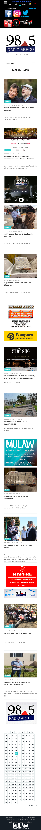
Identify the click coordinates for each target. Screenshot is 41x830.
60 (23, 750)
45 (33, 744)
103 (16, 766)
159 (23, 784)
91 (6, 763)
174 (13, 790)
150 (23, 781)
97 (26, 763)
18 (33, 735)
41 (19, 744)
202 (16, 799)
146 (9, 781)
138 (13, 778)
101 (9, 766)
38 (9, 744)
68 (19, 753)
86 (19, 759)
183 (13, 793)
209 (9, 802)
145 (6, 781)
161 (30, 784)
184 (16, 793)
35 (29, 741)
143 (30, 778)
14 (19, 735)
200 (9, 799)
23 (19, 738)
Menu (5, 2)
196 (26, 796)
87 (23, 759)
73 (6, 756)
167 (19, 787)
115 (26, 769)
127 (6, 775)
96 (23, 763)
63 (33, 750)
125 (30, 772)
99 (33, 763)
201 (13, 799)
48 (12, 747)
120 (13, 772)
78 (23, 756)
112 (16, 769)
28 (6, 741)
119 (9, 772)
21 (12, 738)
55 (6, 750)
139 (16, 778)
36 (33, 741)
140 (19, 778)
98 (29, 763)
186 (23, 793)
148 (16, 781)
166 (16, 787)
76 (16, 756)
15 (23, 735)
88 (26, 759)
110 (9, 769)
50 (19, 747)
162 (33, 784)
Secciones (10, 64)
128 (9, 775)
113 (19, 769)
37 (6, 744)
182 (9, 793)
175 (16, 790)
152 (30, 781)
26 (29, 738)
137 (9, 778)
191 (9, 796)
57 (12, 750)
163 (6, 787)
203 (19, 799)
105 (23, 766)
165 (13, 787)
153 (33, 781)
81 (33, 756)
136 (6, 778)
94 (16, 763)
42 (23, 744)
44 (29, 744)
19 (6, 738)
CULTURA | (7, 373)
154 (6, 784)
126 (33, 772)
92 (9, 763)
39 (12, 744)
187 (26, 793)
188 (30, 793)
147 (13, 781)
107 (30, 766)
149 (19, 781)
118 (6, 772)
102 (13, 766)
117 (33, 769)
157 (16, 784)
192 (13, 796)
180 (33, 790)
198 (33, 796)
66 (12, 753)
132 (23, 775)
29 (9, 741)
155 (9, 784)
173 (9, 790)
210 (13, 802)
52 (26, 747)
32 (19, 741)
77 (19, 756)
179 (30, 790)
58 (16, 750)
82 (6, 759)
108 (33, 766)
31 (16, 741)
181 (6, 793)
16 (26, 735)
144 (33, 778)
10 (6, 735)
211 (16, 802)
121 (16, 772)
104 (19, 766)
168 (23, 787)
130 (16, 775)
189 (33, 793)
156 (13, 784)
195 (23, 796)
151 (26, 781)
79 (26, 756)
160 (26, 784)
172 (6, 790)
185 (19, 793)
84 (12, 759)
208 (6, 802)
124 (26, 772)
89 (29, 759)
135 (33, 775)
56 (9, 750)
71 (29, 753)
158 (19, 784)
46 (6, 747)
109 (6, 769)
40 (16, 744)
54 (33, 747)
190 (6, 796)
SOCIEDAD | (7, 154)
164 (9, 787)
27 (33, 738)
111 (13, 769)
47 (9, 747)
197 (30, 796)
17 (29, 735)
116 (30, 769)
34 (26, 741)
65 (9, 753)
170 (30, 787)
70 (26, 753)
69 (23, 753)
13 (16, 735)
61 (26, 750)
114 (23, 769)
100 (6, 766)
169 (26, 787)
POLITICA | (7, 105)
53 (29, 747)
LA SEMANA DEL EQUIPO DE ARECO (19, 633)
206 (30, 799)
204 (23, 799)
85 (16, 759)
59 (19, 750)
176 (19, 790)
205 (26, 799)
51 (23, 747)
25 (26, 738)
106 (26, 766)
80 (29, 756)
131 (19, 775)
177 (23, 790)
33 (23, 741)
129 (13, 775)
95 (19, 763)
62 (29, 750)
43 (26, 744)
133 (26, 775)
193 (16, 796)
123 (23, 772)
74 (9, 756)
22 (16, 738)
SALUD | (6, 280)
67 (16, 753)
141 (23, 778)
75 (12, 756)
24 (23, 738)
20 (9, 738)
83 (9, 759)
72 (33, 753)
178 (26, 790)
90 (33, 759)
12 (12, 735)
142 (26, 778)
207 (33, 799)
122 (19, 772)
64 (6, 753)
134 (30, 775)
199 (6, 799)
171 (33, 787)
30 (12, 741)
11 (9, 735)
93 (12, 763)
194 (19, 796)
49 (16, 747)
